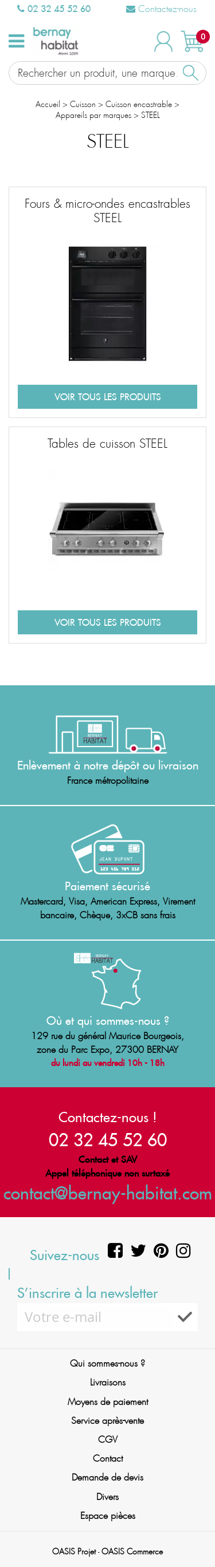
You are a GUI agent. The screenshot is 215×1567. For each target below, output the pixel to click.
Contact (108, 1458)
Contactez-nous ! (107, 1117)
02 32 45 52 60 (54, 8)
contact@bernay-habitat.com (107, 1193)
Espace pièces (107, 1516)
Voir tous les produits (107, 396)
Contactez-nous (161, 9)
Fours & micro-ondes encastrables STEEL (107, 211)
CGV (108, 1440)
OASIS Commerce (132, 1551)
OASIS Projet (74, 1551)
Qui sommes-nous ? (107, 1363)
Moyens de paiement (108, 1402)
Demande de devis (107, 1477)
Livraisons (108, 1382)
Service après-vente (107, 1421)
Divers (107, 1497)
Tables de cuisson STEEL (107, 443)
